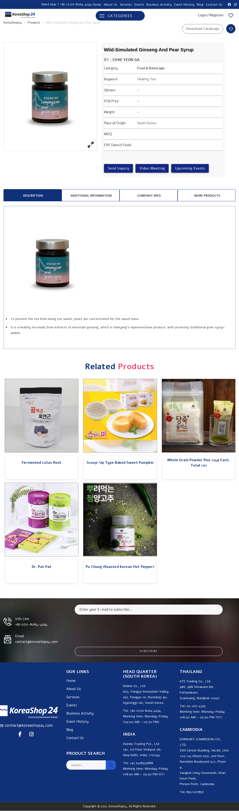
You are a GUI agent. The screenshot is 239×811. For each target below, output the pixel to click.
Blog (200, 5)
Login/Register (211, 15)
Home (97, 5)
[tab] (33, 195)
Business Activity (159, 5)
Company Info (149, 196)
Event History (184, 5)
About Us (110, 5)
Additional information (91, 196)
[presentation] (110, 627)
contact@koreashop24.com (29, 725)
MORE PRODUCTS (207, 196)
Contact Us (214, 5)
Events (139, 5)
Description (33, 196)
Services (126, 5)
